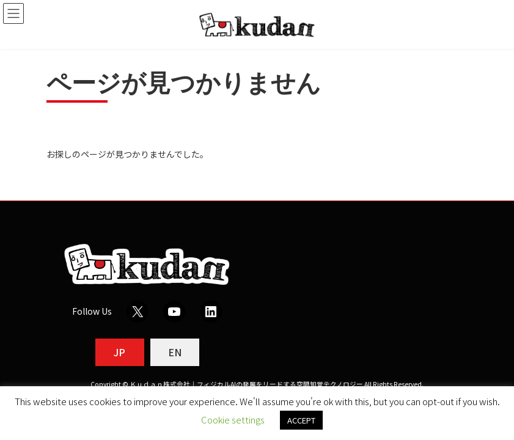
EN (175, 352)
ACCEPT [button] (301, 420)
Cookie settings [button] (233, 419)
